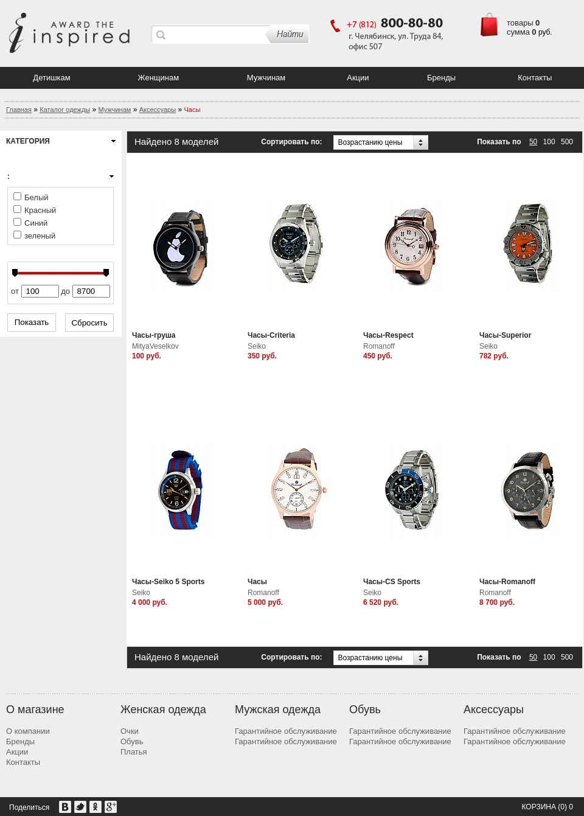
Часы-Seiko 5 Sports (168, 581)
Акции (358, 77)
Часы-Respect (388, 335)
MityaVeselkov (155, 346)
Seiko (257, 346)
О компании (28, 731)
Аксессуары (157, 109)
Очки (129, 731)
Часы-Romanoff (507, 581)
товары (520, 22)
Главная (19, 109)
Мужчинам (266, 77)
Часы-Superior (505, 335)
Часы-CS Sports (391, 581)
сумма (518, 32)
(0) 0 (565, 807)
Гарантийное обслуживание (286, 731)
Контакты (535, 77)
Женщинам (158, 77)
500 (567, 142)
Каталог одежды (65, 109)
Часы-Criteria (271, 335)
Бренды (441, 77)
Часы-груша (154, 335)
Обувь (131, 741)
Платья (133, 751)
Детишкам (51, 77)
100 (549, 142)
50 (533, 142)
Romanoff (379, 346)
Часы (257, 581)
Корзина (538, 807)
